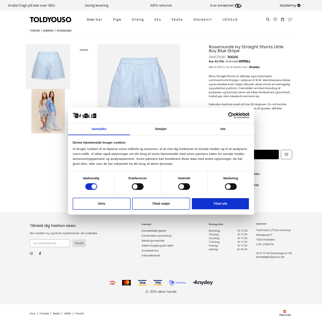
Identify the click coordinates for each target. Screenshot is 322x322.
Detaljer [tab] (161, 129)
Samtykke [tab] (99, 129)
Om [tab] (223, 129)
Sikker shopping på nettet (157, 245)
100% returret (161, 5)
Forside (35, 30)
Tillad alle (220, 203)
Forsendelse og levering (156, 235)
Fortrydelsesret (151, 255)
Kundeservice (150, 250)
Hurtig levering (96, 5)
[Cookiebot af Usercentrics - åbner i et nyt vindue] (231, 115)
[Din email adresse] (50, 243)
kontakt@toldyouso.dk (270, 257)
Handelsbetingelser (154, 230)
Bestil (56, 313)
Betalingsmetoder (153, 240)
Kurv (32, 313)
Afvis (102, 203)
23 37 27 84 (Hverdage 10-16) (274, 253)
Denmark (285, 313)
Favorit (79, 313)
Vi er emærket (225, 5)
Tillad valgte (161, 203)
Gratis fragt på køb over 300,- (32, 5)
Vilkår (67, 313)
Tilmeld (79, 243)
